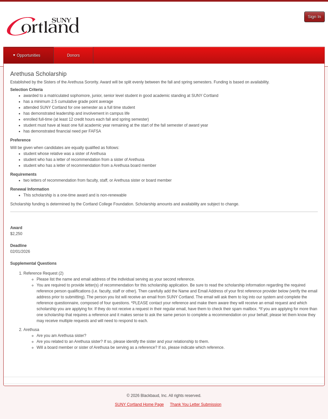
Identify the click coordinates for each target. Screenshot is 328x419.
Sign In (314, 16)
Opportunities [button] (28, 55)
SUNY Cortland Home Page (139, 404)
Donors (73, 55)
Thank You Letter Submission (195, 404)
